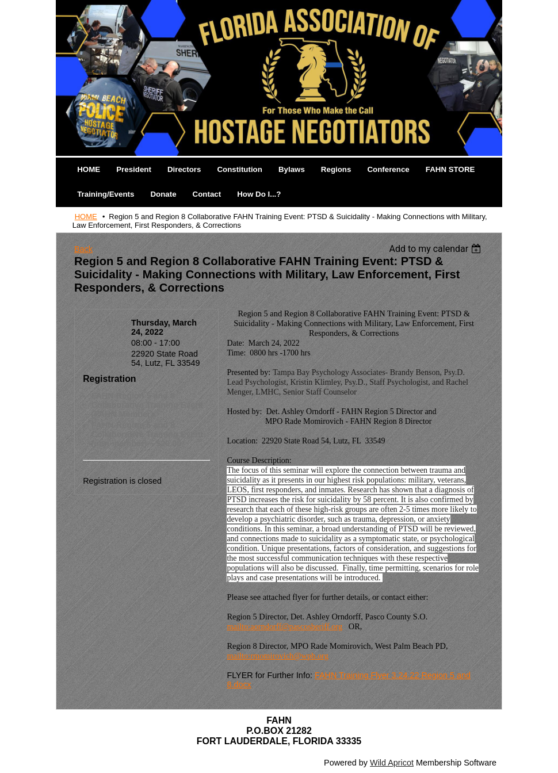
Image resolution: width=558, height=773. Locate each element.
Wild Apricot (392, 762)
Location (111, 353)
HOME (86, 216)
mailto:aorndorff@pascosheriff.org (284, 626)
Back (83, 249)
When (117, 322)
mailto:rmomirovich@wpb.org (277, 655)
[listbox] (436, 249)
